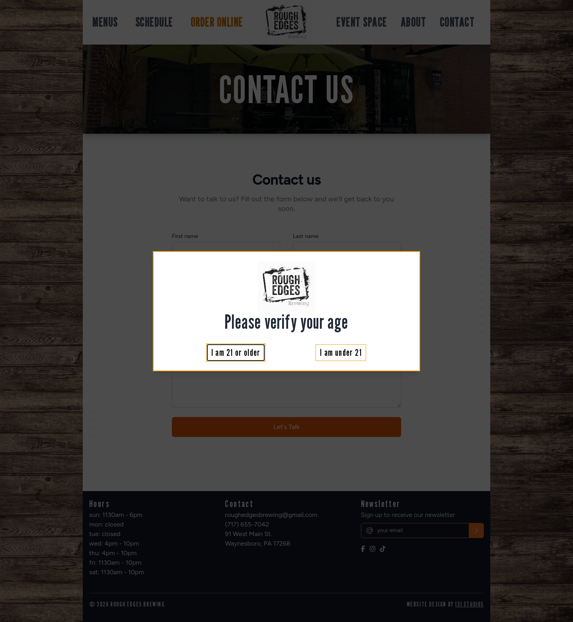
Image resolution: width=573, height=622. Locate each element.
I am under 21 (341, 352)
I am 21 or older (235, 352)
